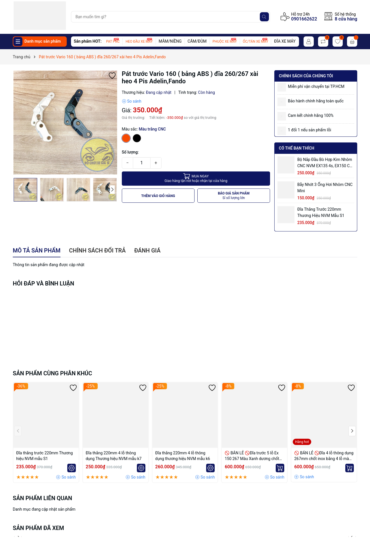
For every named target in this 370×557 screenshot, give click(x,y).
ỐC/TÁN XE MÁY (255, 42)
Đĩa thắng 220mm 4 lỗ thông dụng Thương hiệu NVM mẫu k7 (114, 456)
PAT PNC (113, 42)
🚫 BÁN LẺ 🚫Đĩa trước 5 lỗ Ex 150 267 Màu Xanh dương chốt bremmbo (252, 456)
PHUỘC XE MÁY (225, 42)
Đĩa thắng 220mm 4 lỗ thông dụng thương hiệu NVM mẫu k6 (182, 456)
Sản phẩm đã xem (38, 528)
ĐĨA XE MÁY (284, 41)
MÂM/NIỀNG (170, 41)
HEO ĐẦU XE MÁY (139, 42)
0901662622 (304, 19)
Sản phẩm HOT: (88, 41)
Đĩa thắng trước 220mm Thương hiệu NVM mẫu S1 (320, 212)
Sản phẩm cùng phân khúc (52, 373)
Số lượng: (130, 152)
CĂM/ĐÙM (197, 41)
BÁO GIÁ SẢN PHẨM (234, 195)
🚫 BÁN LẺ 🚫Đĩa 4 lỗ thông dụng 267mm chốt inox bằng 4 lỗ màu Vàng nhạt (323, 456)
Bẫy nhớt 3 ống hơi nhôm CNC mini (325, 187)
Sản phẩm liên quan (42, 498)
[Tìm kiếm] (264, 16)
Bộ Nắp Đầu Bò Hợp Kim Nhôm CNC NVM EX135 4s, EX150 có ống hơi (324, 163)
